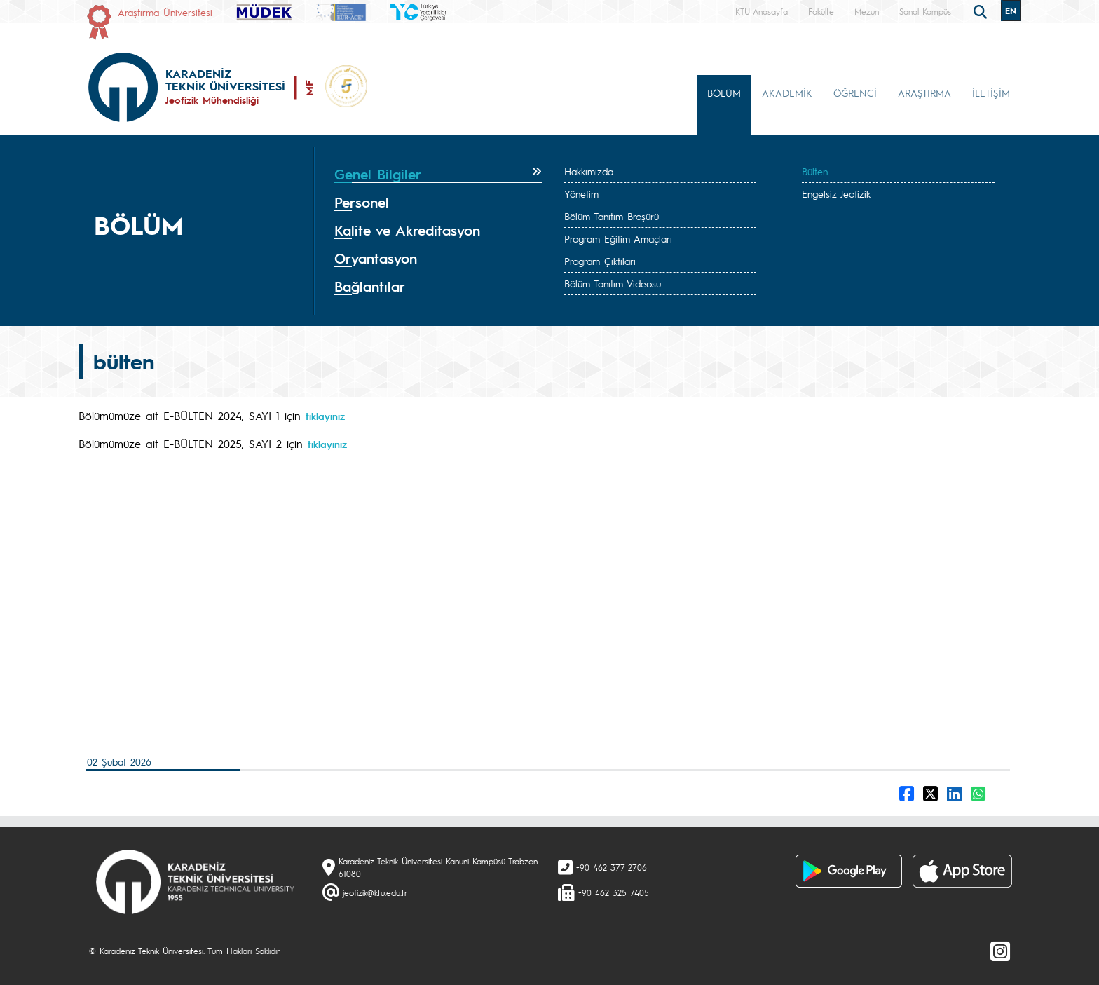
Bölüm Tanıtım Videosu (612, 283)
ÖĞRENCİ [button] (855, 92)
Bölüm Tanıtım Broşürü (611, 216)
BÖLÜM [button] (724, 92)
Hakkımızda (588, 171)
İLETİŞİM (991, 92)
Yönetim (581, 193)
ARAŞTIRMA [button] (924, 92)
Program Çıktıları (600, 260)
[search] (981, 10)
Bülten (815, 171)
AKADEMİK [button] (787, 92)
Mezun (866, 11)
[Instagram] (1000, 950)
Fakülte (821, 11)
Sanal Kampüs (925, 11)
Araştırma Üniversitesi (165, 12)
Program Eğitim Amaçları (618, 238)
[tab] (438, 175)
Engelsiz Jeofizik (836, 193)
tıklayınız (325, 415)
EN (1010, 10)
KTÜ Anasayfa (761, 11)
